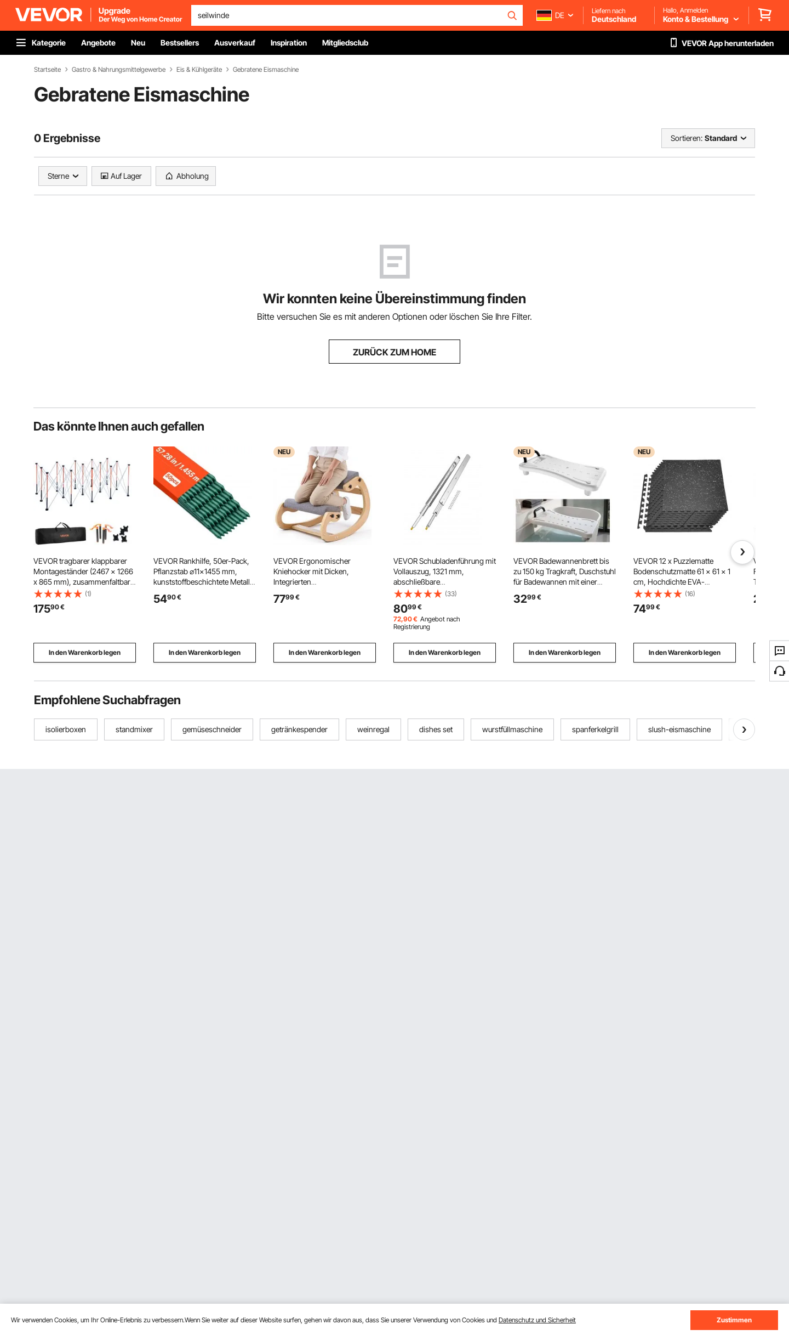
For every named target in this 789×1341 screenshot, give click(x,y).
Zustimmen (734, 1320)
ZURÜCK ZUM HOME (394, 352)
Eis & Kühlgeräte (199, 69)
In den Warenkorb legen (85, 652)
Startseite (47, 69)
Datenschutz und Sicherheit (537, 1320)
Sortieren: (686, 138)
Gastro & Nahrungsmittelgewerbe (118, 69)
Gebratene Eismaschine (266, 69)
